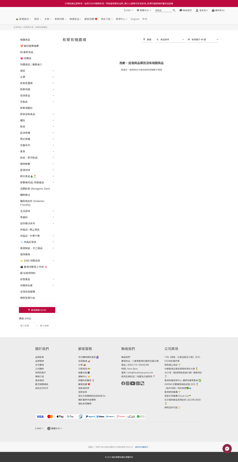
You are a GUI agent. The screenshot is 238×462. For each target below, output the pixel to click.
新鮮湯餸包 (26, 108)
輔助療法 (25, 195)
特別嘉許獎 (174, 360)
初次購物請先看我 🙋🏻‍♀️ (88, 357)
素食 (22, 151)
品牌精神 (39, 360)
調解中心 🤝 (84, 376)
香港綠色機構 (170, 391)
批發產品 (25, 279)
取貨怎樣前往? (128, 376)
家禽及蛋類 (26, 83)
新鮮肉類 (61, 18)
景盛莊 (24, 217)
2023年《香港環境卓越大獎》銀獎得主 (183, 372)
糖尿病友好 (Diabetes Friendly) (32, 202)
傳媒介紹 (39, 376)
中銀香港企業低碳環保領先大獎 (179, 368)
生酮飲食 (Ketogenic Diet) (35, 188)
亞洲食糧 (25, 133)
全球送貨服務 (27, 291)
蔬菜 (37, 18)
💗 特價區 (25, 58)
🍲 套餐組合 (23, 18)
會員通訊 (39, 380)
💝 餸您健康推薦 (29, 46)
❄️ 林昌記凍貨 (28, 242)
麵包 (22, 120)
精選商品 (75, 18)
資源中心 (122, 18)
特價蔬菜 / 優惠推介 (31, 64)
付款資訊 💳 (84, 368)
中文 (144, 18)
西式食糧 (25, 139)
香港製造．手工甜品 (31, 248)
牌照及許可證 (170, 407)
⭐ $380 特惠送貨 (30, 260)
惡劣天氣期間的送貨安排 (90, 395)
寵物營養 (25, 164)
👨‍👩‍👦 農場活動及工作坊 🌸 (33, 267)
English (135, 18)
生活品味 (25, 211)
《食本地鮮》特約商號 (175, 388)
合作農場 (39, 364)
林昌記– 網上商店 (30, 229)
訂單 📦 (82, 364)
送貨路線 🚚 (84, 360)
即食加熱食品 (27, 114)
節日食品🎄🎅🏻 (28, 176)
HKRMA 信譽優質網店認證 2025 (179, 384)
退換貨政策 (83, 388)
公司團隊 (39, 368)
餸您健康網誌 (41, 384)
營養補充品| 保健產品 (32, 182)
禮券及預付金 (27, 298)
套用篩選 (37, 310)
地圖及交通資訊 (144, 376)
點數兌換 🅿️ (84, 372)
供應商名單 (28, 27)
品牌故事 (39, 357)
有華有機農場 (41, 27)
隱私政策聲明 (84, 403)
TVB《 (167, 357)
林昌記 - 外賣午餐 (30, 236)
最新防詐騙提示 (141, 447)
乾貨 (22, 126)
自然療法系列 (27, 223)
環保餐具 (25, 254)
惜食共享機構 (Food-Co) (176, 395)
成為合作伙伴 (41, 388)
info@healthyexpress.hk (140, 372)
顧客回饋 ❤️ (91, 18)
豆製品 (24, 101)
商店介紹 (107, 18)
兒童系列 (25, 145)
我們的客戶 (40, 372)
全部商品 (17, 27)
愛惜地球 (25, 170)
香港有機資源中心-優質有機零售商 (181, 380)
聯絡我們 (125, 357)
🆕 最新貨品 (26, 52)
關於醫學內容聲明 (87, 399)
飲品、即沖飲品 (29, 157)
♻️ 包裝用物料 (28, 273)
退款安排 (82, 391)
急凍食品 (25, 95)
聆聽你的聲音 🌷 (86, 380)
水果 (48, 18)
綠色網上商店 (170, 364)
